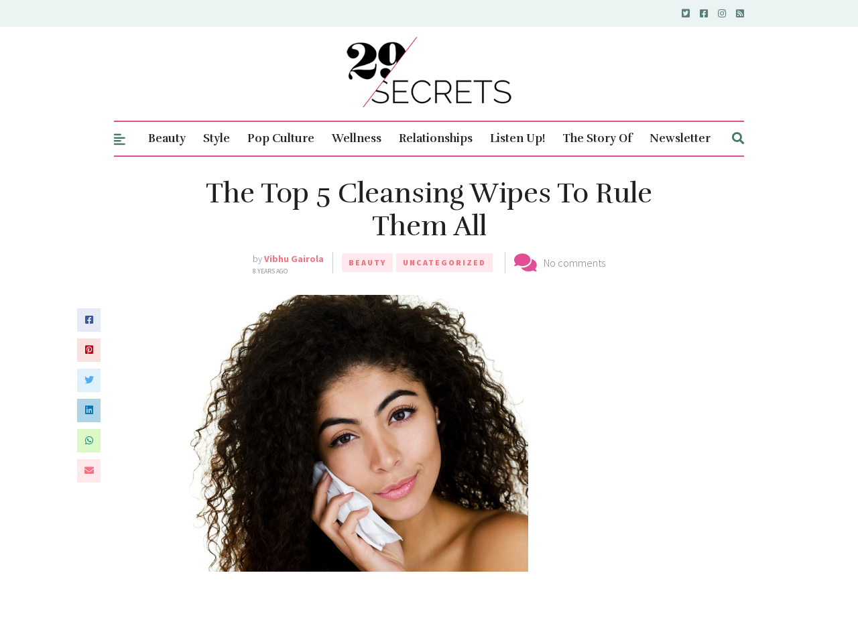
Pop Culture (280, 138)
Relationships (436, 138)
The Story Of (597, 138)
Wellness (356, 138)
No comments (574, 262)
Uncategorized (444, 262)
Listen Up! (517, 138)
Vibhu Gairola (294, 259)
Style (216, 138)
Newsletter (680, 138)
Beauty (167, 138)
